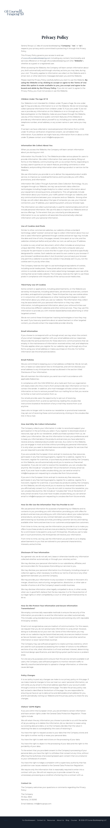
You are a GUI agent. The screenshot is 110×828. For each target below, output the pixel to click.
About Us (60, 824)
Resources (51, 824)
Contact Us (41, 824)
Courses (74, 824)
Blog (67, 824)
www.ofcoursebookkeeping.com (37, 58)
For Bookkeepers (28, 824)
